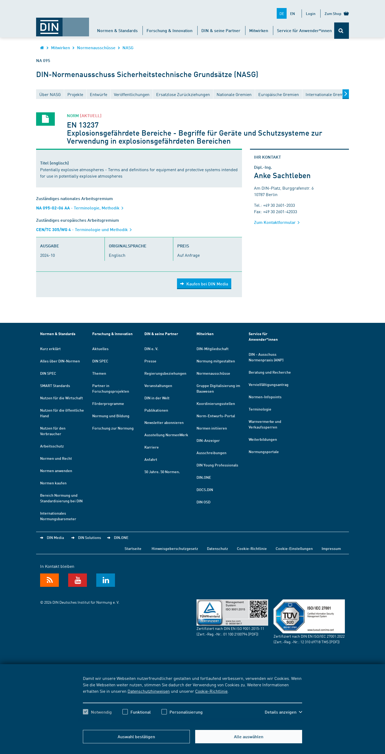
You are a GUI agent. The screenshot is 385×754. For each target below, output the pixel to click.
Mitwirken (258, 30)
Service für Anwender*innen (304, 30)
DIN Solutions (89, 537)
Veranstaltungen (158, 385)
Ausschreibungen (211, 452)
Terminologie (260, 409)
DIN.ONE (204, 477)
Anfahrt (150, 459)
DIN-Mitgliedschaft (213, 348)
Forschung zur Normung (113, 428)
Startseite (133, 548)
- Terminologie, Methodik (81, 207)
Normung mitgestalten (216, 360)
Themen (99, 373)
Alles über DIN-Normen (60, 360)
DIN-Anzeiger (208, 440)
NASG (127, 47)
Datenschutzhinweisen (149, 691)
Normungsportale (264, 451)
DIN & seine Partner (220, 30)
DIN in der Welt (157, 397)
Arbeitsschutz (52, 445)
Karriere (151, 447)
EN (292, 13)
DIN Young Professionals (217, 464)
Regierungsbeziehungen (165, 373)
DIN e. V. (151, 348)
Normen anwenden (56, 470)
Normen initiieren (212, 428)
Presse (150, 360)
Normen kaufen (53, 482)
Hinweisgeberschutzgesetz (175, 548)
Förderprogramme (108, 403)
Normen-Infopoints (265, 396)
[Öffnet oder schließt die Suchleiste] (341, 30)
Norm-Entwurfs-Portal (216, 415)
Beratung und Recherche (270, 372)
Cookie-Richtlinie (211, 691)
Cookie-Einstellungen (294, 548)
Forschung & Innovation (169, 30)
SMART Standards (55, 385)
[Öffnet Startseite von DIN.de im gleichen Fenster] (62, 24)
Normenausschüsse (96, 47)
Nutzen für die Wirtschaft (61, 397)
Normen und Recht (56, 458)
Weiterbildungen (263, 439)
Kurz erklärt (50, 348)
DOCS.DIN (205, 489)
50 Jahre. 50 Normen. (162, 471)
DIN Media (55, 537)
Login (310, 13)
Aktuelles (100, 348)
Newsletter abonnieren (164, 422)
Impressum (331, 548)
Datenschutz (217, 548)
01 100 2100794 (235, 634)
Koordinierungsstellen (216, 403)
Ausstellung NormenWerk (166, 434)
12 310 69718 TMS (314, 641)
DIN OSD (203, 501)
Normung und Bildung (110, 415)
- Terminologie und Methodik (85, 229)
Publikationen (156, 410)
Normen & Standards (117, 30)
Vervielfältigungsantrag (268, 384)
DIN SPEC (48, 373)
